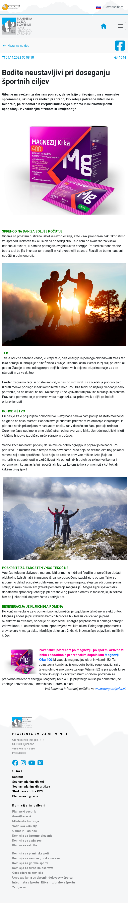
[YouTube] (31, 762)
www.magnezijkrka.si (110, 689)
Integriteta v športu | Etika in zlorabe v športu (43, 882)
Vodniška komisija (24, 826)
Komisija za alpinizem (27, 840)
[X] (40, 762)
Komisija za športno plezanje (32, 836)
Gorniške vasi (21, 816)
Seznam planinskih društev (31, 786)
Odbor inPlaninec (24, 831)
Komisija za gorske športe (30, 863)
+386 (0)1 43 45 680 (23, 748)
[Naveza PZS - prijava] (13, 7)
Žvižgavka (19, 887)
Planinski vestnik (24, 811)
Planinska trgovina (25, 796)
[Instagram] (23, 762)
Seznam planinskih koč (28, 782)
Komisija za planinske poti (30, 853)
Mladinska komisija (25, 821)
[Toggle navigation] (120, 26)
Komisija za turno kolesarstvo (33, 868)
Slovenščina (108, 7)
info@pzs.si (19, 752)
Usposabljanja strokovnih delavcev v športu (42, 877)
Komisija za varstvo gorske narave (36, 858)
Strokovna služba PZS (27, 791)
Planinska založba (24, 845)
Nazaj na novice (18, 46)
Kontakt (17, 777)
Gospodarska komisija (27, 873)
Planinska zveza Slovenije (40, 734)
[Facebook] (15, 762)
